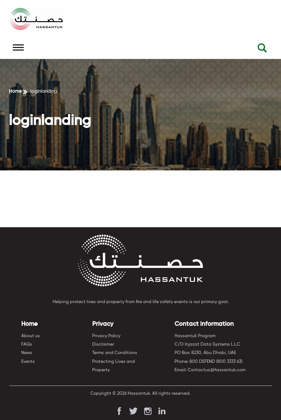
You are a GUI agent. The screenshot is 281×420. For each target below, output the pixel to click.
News (26, 353)
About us (30, 336)
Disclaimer (103, 344)
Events (28, 362)
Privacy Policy (106, 336)
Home (15, 91)
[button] (262, 49)
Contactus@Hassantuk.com (217, 370)
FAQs (26, 344)
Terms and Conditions (114, 353)
